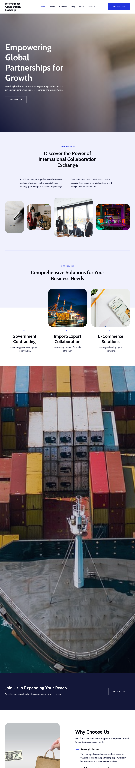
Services (63, 6)
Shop (81, 6)
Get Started (119, 691)
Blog (73, 6)
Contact (91, 6)
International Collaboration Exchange (19, 6)
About (52, 6)
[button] (119, 6)
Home (43, 6)
